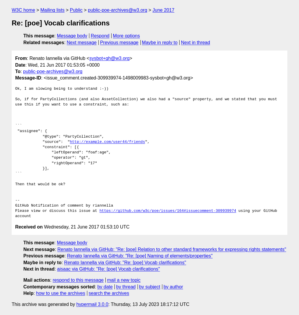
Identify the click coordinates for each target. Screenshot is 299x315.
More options (126, 35)
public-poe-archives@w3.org (117, 10)
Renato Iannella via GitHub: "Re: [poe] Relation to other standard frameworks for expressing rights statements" (172, 249)
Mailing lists (52, 10)
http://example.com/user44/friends (107, 142)
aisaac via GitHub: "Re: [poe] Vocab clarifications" (108, 268)
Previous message (119, 42)
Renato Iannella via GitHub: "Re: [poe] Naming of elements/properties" (140, 255)
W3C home (23, 10)
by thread (126, 286)
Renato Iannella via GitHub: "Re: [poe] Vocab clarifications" (125, 262)
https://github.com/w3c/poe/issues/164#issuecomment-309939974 (168, 211)
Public (76, 10)
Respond (100, 35)
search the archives (109, 293)
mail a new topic (124, 280)
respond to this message (78, 280)
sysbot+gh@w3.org (109, 58)
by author (173, 286)
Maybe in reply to (160, 42)
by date (104, 286)
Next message (82, 42)
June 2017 (163, 10)
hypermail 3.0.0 (92, 304)
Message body (72, 35)
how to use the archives (60, 293)
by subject (149, 286)
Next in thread (195, 42)
